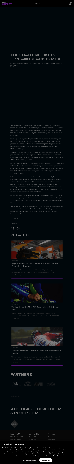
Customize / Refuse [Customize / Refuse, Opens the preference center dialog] (29, 460)
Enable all (46, 460)
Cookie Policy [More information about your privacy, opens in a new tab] (56, 456)
